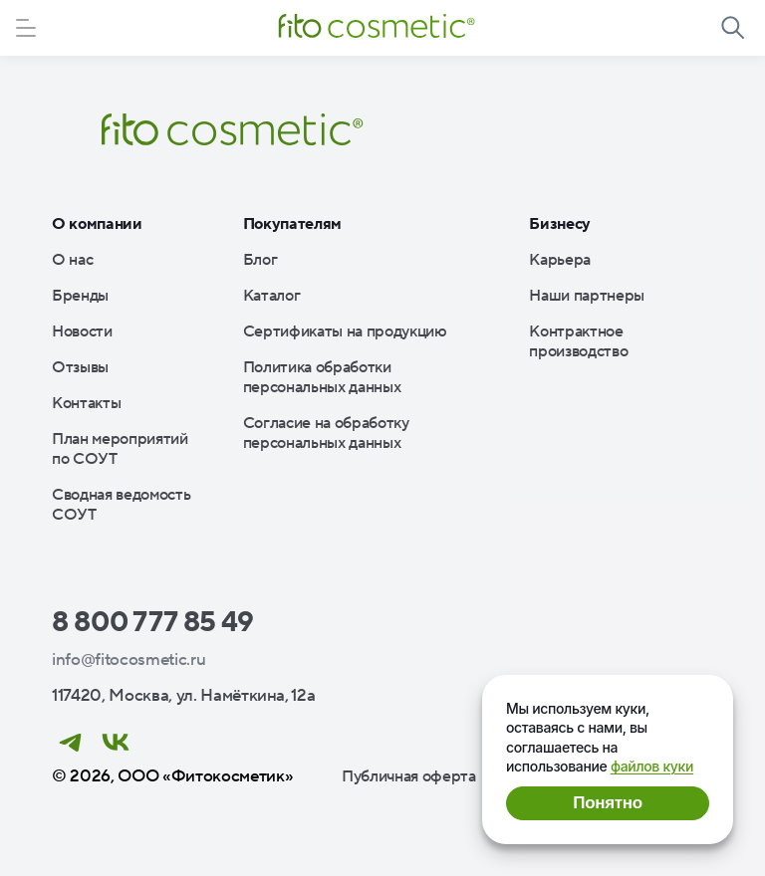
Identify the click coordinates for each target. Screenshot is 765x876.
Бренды (80, 296)
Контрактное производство (578, 341)
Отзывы (80, 367)
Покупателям (292, 224)
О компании (97, 224)
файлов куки (652, 766)
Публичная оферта (409, 776)
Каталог (272, 296)
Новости (82, 331)
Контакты (86, 403)
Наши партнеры (586, 296)
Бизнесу (560, 224)
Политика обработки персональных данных (322, 377)
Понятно (607, 802)
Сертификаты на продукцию (345, 331)
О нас (72, 260)
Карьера (560, 260)
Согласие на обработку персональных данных (326, 433)
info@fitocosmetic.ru (128, 660)
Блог (260, 260)
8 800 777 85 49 (153, 622)
